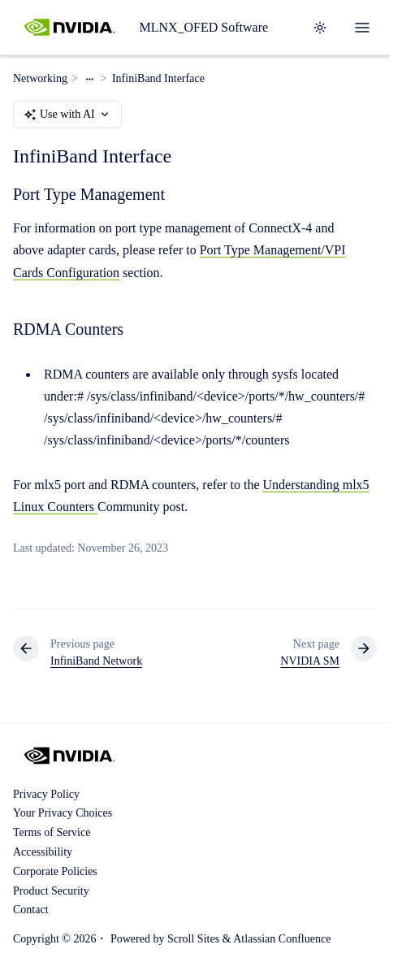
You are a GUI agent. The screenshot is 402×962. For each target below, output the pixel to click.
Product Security (51, 891)
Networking (40, 78)
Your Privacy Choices (62, 813)
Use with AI (67, 114)
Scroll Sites (193, 939)
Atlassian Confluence (282, 939)
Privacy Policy (46, 794)
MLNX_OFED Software (203, 27)
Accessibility (42, 852)
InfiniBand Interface (158, 78)
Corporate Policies (55, 871)
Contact (31, 910)
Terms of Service (51, 832)
